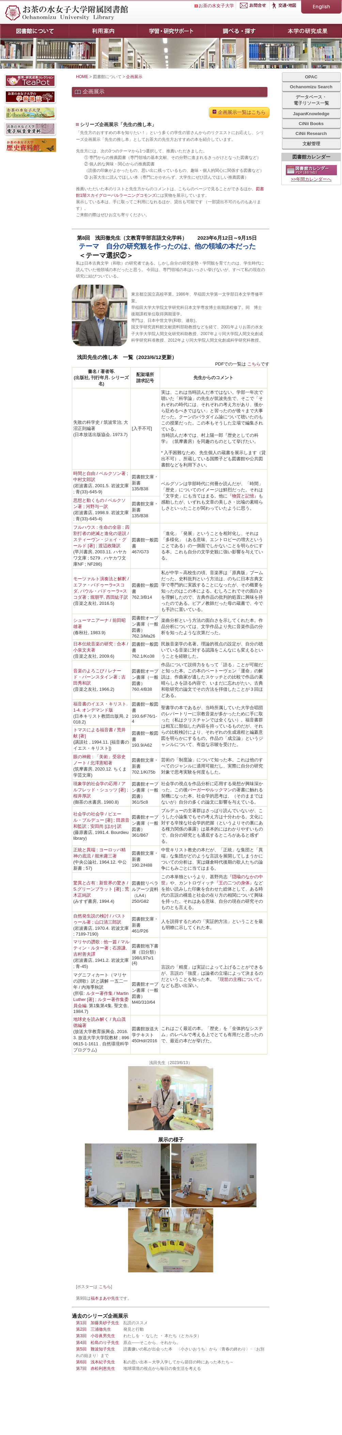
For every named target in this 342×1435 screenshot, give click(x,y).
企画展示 (134, 76)
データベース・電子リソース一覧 (311, 100)
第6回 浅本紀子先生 (95, 1362)
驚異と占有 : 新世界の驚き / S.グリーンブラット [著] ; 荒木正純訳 (101, 889)
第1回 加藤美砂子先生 (97, 1322)
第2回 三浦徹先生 (93, 1329)
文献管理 (311, 143)
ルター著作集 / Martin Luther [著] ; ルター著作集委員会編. (101, 999)
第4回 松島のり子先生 (97, 1342)
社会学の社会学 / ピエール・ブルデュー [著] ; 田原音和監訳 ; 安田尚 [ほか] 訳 (101, 820)
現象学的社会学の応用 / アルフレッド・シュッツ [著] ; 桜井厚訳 (100, 789)
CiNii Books (311, 123)
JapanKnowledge (311, 113)
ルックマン (221, 789)
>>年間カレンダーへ (311, 179)
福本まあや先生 (105, 1298)
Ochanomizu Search (311, 86)
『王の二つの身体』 (234, 882)
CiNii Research (311, 133)
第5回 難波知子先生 (95, 1349)
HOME (82, 76)
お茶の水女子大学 (216, 5)
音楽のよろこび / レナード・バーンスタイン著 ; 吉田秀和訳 (99, 677)
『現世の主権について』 (239, 979)
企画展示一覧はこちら (239, 112)
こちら (254, 364)
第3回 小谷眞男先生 (95, 1335)
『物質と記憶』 (243, 495)
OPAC (311, 76)
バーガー (196, 789)
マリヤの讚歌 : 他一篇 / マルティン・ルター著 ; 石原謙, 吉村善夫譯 (101, 948)
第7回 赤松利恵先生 (95, 1368)
